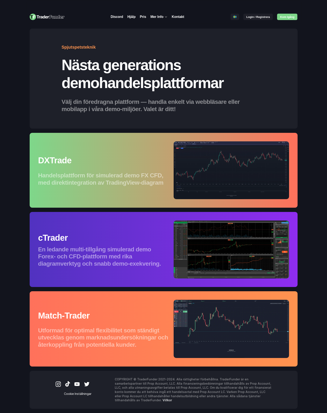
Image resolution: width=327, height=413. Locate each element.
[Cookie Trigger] (78, 393)
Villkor (167, 400)
